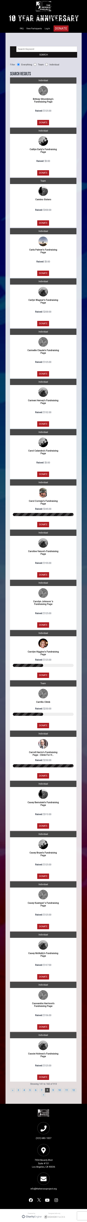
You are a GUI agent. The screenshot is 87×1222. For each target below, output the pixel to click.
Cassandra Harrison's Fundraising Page (43, 1004)
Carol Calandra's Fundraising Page (43, 452)
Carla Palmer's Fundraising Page (43, 251)
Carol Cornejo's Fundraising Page (43, 502)
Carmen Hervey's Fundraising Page (43, 402)
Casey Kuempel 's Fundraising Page (43, 904)
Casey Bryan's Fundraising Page (43, 854)
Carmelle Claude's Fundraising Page (43, 351)
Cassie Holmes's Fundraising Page (43, 1055)
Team (39, 64)
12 (73, 1090)
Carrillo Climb (43, 702)
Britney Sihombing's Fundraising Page (43, 100)
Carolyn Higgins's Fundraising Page (43, 653)
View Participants (34, 28)
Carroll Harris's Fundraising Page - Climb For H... (43, 753)
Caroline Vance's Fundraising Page (43, 552)
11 (66, 1090)
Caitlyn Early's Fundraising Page (43, 150)
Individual (52, 64)
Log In (47, 28)
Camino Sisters (43, 199)
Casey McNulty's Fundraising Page (43, 954)
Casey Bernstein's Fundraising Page (43, 803)
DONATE (43, 122)
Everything (24, 64)
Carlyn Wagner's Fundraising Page (43, 301)
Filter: (13, 64)
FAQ (22, 28)
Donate (61, 28)
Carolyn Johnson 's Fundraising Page (43, 602)
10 (59, 1090)
